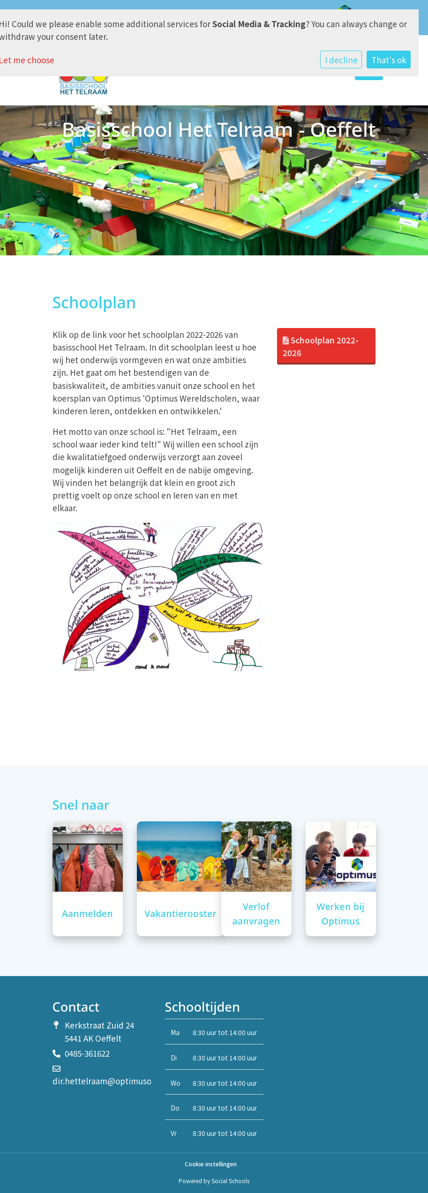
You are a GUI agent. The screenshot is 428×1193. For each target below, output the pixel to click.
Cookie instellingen (211, 1164)
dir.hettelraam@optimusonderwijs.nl (123, 1081)
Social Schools (230, 1181)
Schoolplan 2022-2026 (321, 346)
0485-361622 (87, 1053)
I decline (341, 60)
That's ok (388, 60)
